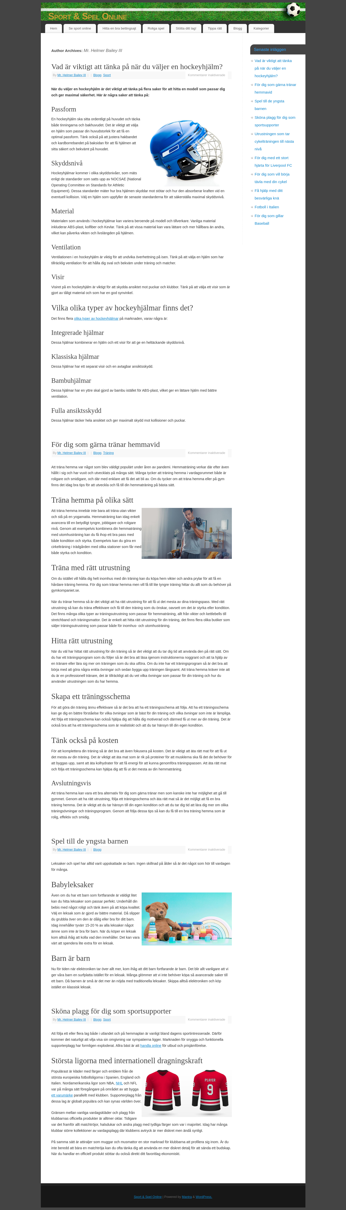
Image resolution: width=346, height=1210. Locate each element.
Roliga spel (156, 28)
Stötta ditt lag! (186, 28)
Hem (53, 28)
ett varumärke (62, 1095)
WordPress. (204, 1197)
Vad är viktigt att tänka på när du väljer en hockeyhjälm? (137, 66)
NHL (119, 1083)
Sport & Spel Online (87, 16)
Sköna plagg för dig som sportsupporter (111, 1011)
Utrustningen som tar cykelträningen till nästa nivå (274, 141)
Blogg (237, 28)
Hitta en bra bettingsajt (119, 28)
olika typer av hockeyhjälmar (96, 318)
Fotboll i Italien (267, 207)
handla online (150, 1046)
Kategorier (261, 28)
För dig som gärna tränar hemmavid (105, 444)
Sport (107, 75)
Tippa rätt (215, 28)
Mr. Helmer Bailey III (103, 50)
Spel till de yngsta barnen (89, 841)
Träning (108, 453)
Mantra (187, 1197)
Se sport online (80, 28)
